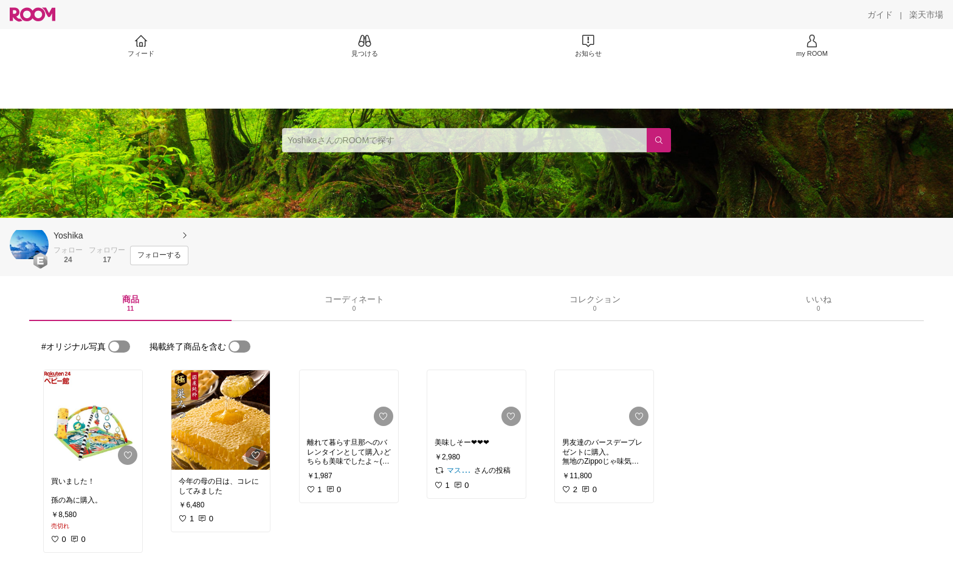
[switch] (119, 346)
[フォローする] (159, 255)
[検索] (659, 140)
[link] (93, 420)
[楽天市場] (926, 14)
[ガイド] (880, 14)
